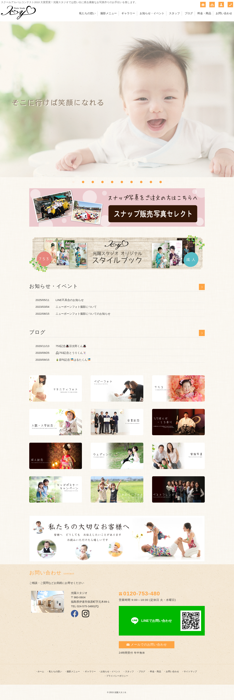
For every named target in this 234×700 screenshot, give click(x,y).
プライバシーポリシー (117, 676)
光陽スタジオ (120, 692)
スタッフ (174, 13)
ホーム (40, 671)
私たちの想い (87, 13)
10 (160, 182)
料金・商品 (204, 13)
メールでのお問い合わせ (146, 644)
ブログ (189, 13)
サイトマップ (190, 671)
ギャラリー (128, 13)
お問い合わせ (224, 13)
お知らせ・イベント (152, 13)
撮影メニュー (108, 13)
